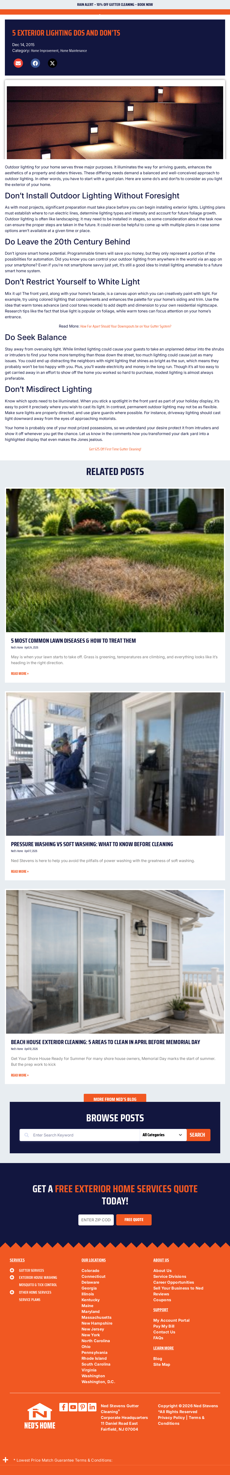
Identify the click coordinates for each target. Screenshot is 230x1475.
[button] (18, 63)
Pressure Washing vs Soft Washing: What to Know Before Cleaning (92, 844)
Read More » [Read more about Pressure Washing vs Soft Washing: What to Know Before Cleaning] (20, 871)
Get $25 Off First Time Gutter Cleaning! (115, 449)
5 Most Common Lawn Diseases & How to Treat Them (73, 640)
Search (197, 1134)
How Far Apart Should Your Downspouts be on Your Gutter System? (125, 326)
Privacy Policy (171, 1417)
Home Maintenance (73, 51)
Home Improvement (44, 51)
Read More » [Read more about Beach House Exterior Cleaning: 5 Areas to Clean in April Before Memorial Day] (20, 1075)
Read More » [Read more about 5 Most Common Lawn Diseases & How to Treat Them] (20, 674)
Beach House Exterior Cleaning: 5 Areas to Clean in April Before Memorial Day (105, 1042)
